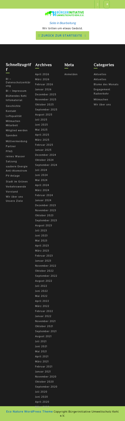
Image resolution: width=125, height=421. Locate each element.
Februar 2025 (44, 235)
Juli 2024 (41, 260)
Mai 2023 (41, 331)
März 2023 (42, 341)
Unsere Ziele (14, 291)
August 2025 (43, 205)
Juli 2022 (41, 376)
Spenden (11, 226)
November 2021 (45, 412)
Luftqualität (14, 206)
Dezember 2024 (45, 245)
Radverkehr (101, 184)
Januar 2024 (43, 291)
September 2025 (46, 200)
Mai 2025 (41, 220)
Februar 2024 (44, 286)
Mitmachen (13, 211)
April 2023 (42, 336)
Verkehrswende (16, 277)
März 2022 (42, 396)
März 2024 (42, 281)
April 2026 (42, 165)
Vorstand (12, 282)
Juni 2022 (41, 381)
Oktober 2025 (44, 195)
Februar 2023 (44, 346)
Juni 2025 (41, 215)
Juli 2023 (41, 321)
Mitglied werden (17, 221)
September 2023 (46, 311)
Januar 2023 (43, 351)
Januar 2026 (43, 180)
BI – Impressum (16, 181)
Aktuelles (100, 165)
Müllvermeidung (16, 232)
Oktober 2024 (44, 250)
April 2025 (42, 225)
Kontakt (11, 201)
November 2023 (45, 301)
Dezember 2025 (45, 185)
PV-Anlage (13, 266)
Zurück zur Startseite (63, 36)
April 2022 (42, 391)
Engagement (102, 180)
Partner (11, 237)
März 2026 (42, 170)
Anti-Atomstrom (16, 261)
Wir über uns (14, 287)
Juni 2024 (41, 265)
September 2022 (46, 366)
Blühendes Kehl (16, 186)
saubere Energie (17, 257)
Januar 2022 (43, 407)
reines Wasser (15, 247)
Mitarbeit (12, 216)
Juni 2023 (41, 326)
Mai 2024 (41, 271)
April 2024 (42, 276)
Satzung (11, 252)
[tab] (97, 4)
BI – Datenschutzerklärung (18, 173)
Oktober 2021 (44, 417)
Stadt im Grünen (17, 272)
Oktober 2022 (44, 361)
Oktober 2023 (44, 306)
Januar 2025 (43, 240)
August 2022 (43, 371)
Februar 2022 (44, 402)
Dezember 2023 (45, 296)
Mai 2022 (41, 386)
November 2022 (45, 356)
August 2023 (43, 316)
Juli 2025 (41, 210)
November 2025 (45, 190)
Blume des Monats (106, 175)
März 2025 (42, 230)
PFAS (9, 242)
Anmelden (71, 165)
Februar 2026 (44, 175)
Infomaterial (14, 191)
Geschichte (13, 196)
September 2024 (46, 255)
